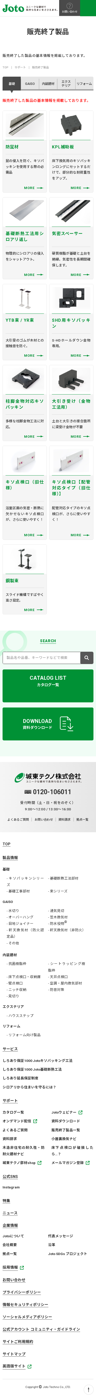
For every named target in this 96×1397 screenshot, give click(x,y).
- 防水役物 (57, 925)
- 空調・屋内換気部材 (65, 985)
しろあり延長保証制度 (20, 1080)
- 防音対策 (56, 991)
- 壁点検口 (15, 985)
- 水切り (13, 912)
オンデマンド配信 (17, 1123)
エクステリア (13, 1008)
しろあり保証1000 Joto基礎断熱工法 (32, 1071)
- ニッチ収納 (16, 991)
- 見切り (13, 998)
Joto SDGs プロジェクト (67, 1255)
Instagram (11, 1189)
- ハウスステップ (20, 1017)
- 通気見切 (56, 912)
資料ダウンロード (65, 1123)
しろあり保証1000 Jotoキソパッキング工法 (37, 1062)
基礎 (6, 871)
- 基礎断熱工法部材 (63, 880)
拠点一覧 (82, 821)
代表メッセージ (60, 1237)
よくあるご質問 (18, 821)
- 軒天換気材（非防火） (67, 931)
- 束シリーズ (58, 893)
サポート (20, 67)
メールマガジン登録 (67, 1164)
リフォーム (11, 1028)
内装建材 (10, 956)
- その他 (13, 945)
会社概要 (10, 1246)
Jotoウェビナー (64, 1114)
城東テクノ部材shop (19, 1164)
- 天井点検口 (58, 978)
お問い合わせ (44, 821)
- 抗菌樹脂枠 (16, 965)
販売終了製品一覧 (65, 1132)
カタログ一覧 (13, 1114)
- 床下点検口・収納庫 (24, 978)
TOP (5, 67)
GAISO (8, 903)
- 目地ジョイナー (20, 925)
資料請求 (64, 821)
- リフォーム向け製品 (24, 1036)
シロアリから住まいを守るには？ (29, 1089)
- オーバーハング (20, 919)
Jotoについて (13, 1237)
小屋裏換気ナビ (64, 1140)
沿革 (51, 1246)
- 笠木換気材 (58, 919)
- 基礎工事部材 (18, 893)
